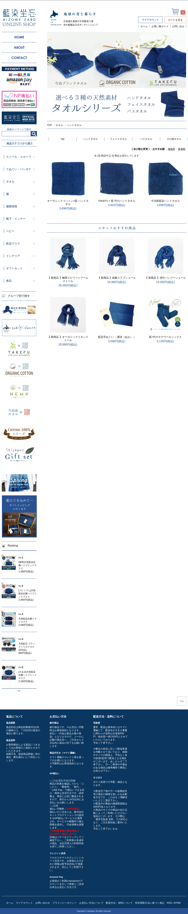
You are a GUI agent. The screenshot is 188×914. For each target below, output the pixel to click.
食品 (21, 280)
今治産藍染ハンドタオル (165, 200)
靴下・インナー (21, 219)
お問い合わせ (42, 902)
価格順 (171, 149)
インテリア (21, 256)
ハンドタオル (74, 125)
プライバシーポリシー (64, 902)
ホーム (144, 26)
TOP (49, 125)
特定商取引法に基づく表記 (149, 902)
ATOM (177, 902)
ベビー (21, 231)
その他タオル (174, 139)
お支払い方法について (91, 902)
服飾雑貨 (21, 206)
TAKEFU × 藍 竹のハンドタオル (116, 200)
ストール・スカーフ (21, 157)
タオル (59, 125)
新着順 (181, 149)
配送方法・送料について (119, 902)
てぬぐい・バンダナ (21, 169)
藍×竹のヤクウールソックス (165, 336)
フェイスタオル (118, 139)
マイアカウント (150, 19)
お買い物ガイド (160, 26)
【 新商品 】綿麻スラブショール (117, 277)
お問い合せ (178, 26)
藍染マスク (21, 243)
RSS (169, 902)
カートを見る (175, 19)
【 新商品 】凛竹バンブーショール (165, 277)
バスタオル (146, 139)
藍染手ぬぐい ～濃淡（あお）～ (116, 336)
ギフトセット (21, 268)
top (62, 139)
